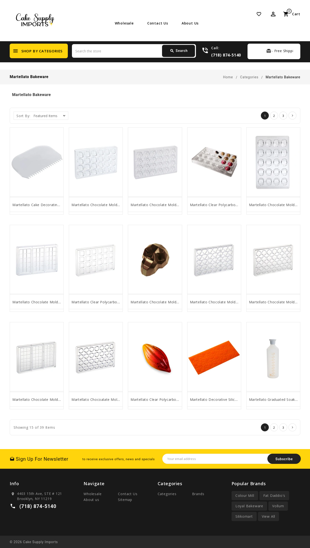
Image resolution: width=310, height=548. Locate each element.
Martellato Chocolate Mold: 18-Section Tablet (51, 399)
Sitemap (125, 499)
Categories (167, 494)
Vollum (278, 506)
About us (190, 23)
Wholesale (124, 23)
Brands (198, 494)
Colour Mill (244, 495)
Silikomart (244, 516)
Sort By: (23, 115)
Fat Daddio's (274, 495)
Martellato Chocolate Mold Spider (277, 204)
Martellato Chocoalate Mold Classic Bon (105, 399)
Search (179, 50)
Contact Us (157, 23)
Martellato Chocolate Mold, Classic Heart (225, 302)
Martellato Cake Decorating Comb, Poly (46, 204)
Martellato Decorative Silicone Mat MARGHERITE (231, 399)
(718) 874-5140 (226, 54)
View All (268, 516)
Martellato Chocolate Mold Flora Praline (165, 204)
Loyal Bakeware (249, 506)
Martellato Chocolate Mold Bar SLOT (44, 302)
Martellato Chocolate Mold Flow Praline (105, 204)
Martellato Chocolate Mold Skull (158, 302)
